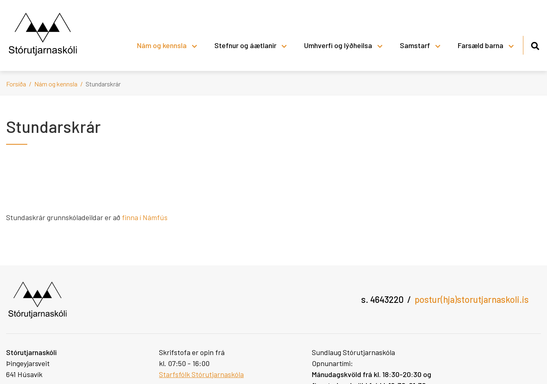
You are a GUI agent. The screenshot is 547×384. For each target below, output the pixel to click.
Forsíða (16, 84)
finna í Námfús (145, 217)
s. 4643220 (382, 299)
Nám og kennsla (55, 84)
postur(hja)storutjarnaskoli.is (472, 299)
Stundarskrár (103, 84)
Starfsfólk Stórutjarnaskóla (201, 374)
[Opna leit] (535, 44)
